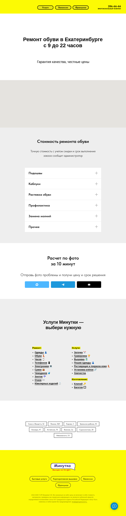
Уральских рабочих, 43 (88, 424)
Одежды (39, 352)
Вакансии (88, 479)
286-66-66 (114, 6)
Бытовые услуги (39, 479)
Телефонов (41, 363)
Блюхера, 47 (36, 430)
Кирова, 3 (70, 424)
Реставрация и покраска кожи (90, 366)
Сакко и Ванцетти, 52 (36, 424)
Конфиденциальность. (79, 502)
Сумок (38, 369)
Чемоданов (41, 373)
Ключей (78, 384)
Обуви (38, 356)
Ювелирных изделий (46, 383)
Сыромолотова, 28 (86, 430)
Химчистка (80, 373)
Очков (38, 380)
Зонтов (39, 376)
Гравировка (80, 356)
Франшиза (63, 485)
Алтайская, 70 (52, 430)
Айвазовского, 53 (63, 435)
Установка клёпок (83, 369)
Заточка (78, 352)
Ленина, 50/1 (55, 424)
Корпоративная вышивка (65, 479)
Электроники (42, 366)
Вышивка (79, 359)
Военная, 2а (68, 430)
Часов (38, 359)
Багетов (78, 387)
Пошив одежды (82, 363)
